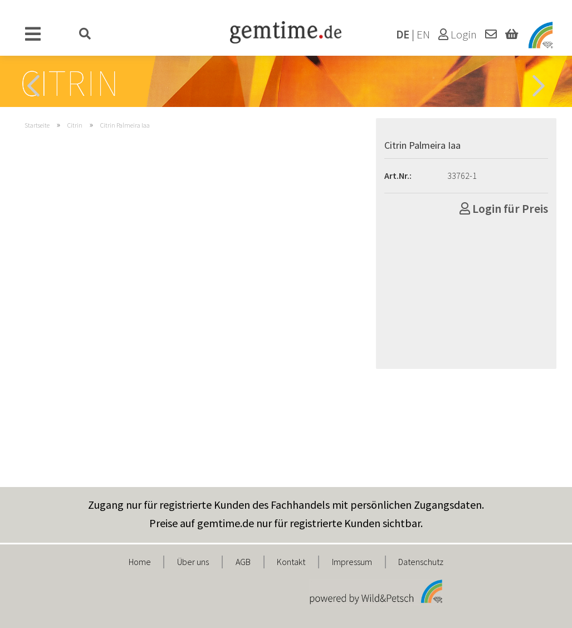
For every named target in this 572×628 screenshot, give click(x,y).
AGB (243, 561)
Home (140, 561)
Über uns (193, 561)
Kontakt (291, 561)
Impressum (352, 561)
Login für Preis (503, 208)
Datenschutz (420, 561)
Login (457, 34)
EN (423, 34)
